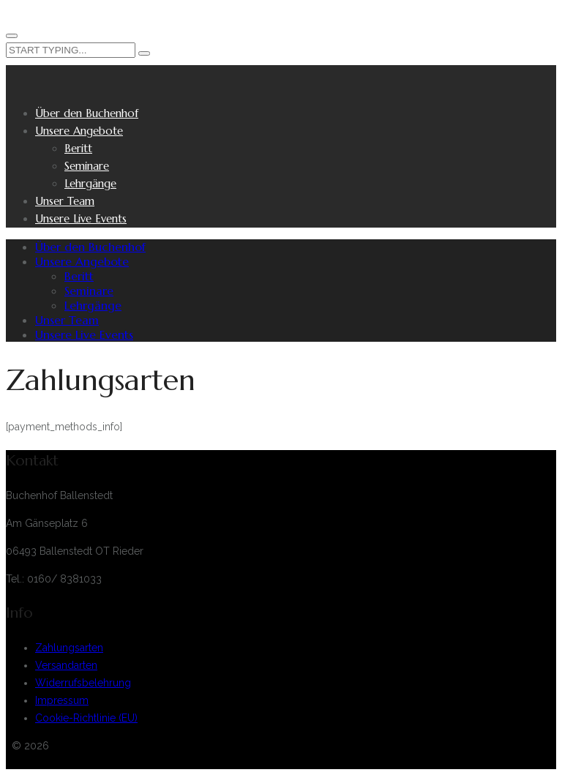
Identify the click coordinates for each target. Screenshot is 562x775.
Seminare (86, 166)
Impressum (62, 700)
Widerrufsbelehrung (83, 683)
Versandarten (66, 665)
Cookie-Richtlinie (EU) (86, 718)
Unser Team (64, 201)
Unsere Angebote (79, 131)
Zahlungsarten (69, 648)
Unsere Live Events (81, 218)
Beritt (78, 148)
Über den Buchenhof (86, 113)
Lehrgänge (90, 183)
